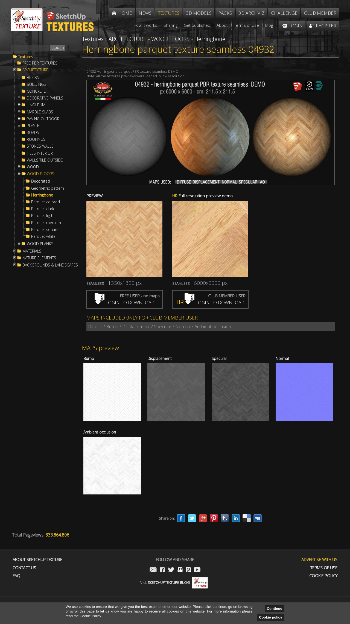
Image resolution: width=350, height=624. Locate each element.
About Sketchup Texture (37, 559)
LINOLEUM (36, 104)
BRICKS (33, 77)
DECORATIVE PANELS (45, 98)
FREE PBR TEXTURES (39, 63)
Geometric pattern (47, 188)
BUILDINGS (36, 84)
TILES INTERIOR (40, 153)
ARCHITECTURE (35, 70)
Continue (274, 609)
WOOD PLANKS (40, 243)
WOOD (33, 167)
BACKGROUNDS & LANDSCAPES (50, 265)
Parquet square (45, 229)
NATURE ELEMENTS (39, 258)
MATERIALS (31, 251)
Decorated (40, 181)
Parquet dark (42, 208)
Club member (320, 13)
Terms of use (323, 567)
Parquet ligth (42, 215)
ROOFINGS (36, 139)
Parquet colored (45, 202)
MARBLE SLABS (40, 112)
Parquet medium (46, 222)
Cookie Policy (323, 575)
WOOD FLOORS (40, 173)
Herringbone (42, 195)
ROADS (33, 132)
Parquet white (43, 236)
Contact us (24, 567)
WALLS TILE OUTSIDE (45, 160)
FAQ (16, 575)
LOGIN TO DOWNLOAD (124, 302)
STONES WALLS (40, 146)
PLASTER (34, 125)
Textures (25, 56)
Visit (174, 582)
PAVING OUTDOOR (43, 118)
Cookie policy (270, 617)
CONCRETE (36, 91)
